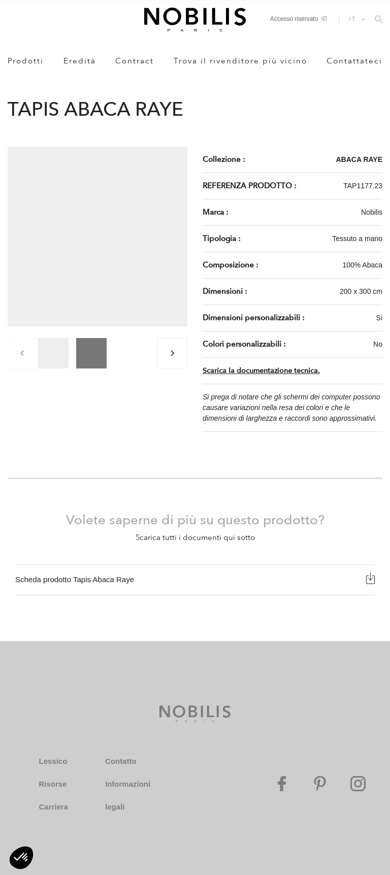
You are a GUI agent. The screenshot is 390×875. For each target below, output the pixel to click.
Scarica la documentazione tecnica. (261, 371)
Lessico (53, 761)
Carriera (53, 806)
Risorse (53, 784)
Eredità (79, 60)
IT (352, 19)
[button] (21, 858)
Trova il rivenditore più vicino (240, 60)
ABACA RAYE (359, 159)
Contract (134, 60)
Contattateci (354, 60)
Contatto (121, 761)
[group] (53, 353)
